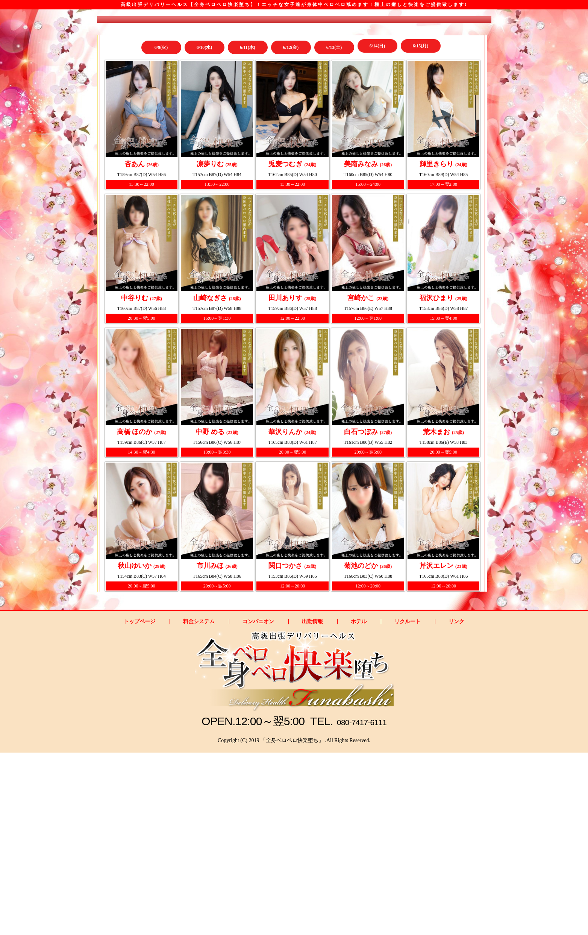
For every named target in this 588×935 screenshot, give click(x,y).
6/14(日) (377, 193)
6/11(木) (247, 193)
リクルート (407, 804)
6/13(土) (334, 193)
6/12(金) (291, 193)
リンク (456, 804)
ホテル (359, 804)
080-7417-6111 (363, 903)
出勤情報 (312, 804)
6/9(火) (161, 193)
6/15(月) (420, 193)
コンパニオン (258, 804)
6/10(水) (204, 193)
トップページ (139, 804)
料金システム (199, 804)
